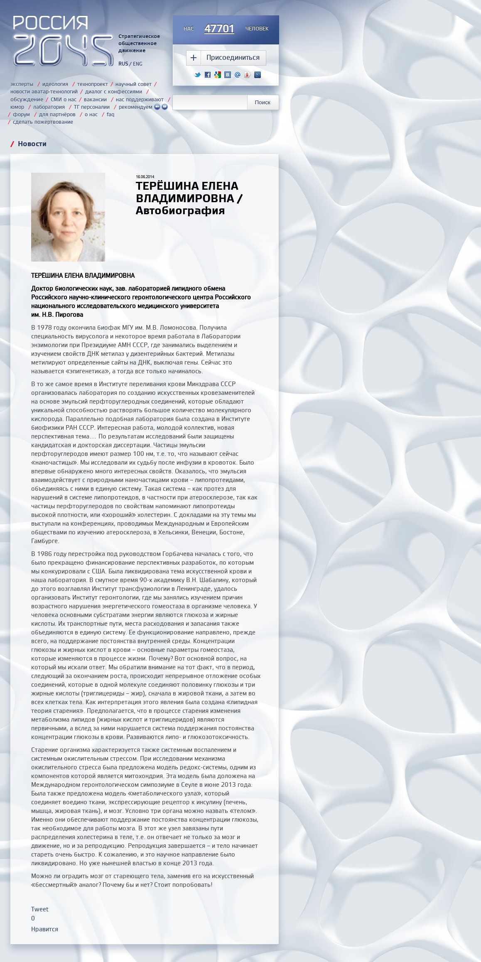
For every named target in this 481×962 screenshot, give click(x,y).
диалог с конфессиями (113, 91)
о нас (91, 114)
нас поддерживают (140, 99)
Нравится (44, 929)
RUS (123, 63)
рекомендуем (143, 106)
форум (21, 114)
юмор (17, 106)
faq (110, 114)
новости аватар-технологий (44, 91)
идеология (55, 84)
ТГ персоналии (92, 106)
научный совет (133, 84)
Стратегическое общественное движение (139, 43)
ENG (137, 63)
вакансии (95, 99)
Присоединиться (233, 57)
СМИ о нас (63, 99)
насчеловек (226, 29)
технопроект (92, 84)
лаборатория (49, 106)
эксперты (21, 84)
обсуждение (26, 99)
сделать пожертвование (43, 121)
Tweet (40, 909)
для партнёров (57, 114)
